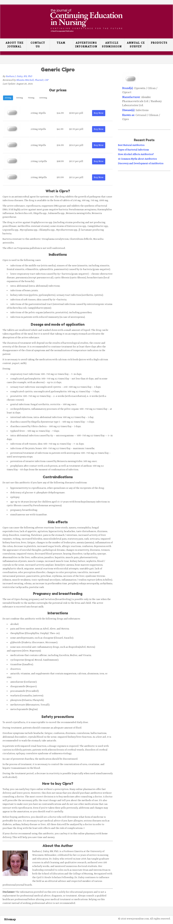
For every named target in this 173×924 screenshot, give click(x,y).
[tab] (8, 98)
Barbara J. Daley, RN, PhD (19, 76)
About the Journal (14, 44)
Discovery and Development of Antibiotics (140, 163)
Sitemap (10, 919)
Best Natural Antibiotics (131, 145)
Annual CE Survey (136, 44)
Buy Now (99, 113)
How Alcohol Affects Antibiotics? (136, 154)
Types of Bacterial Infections (133, 149)
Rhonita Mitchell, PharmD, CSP (32, 80)
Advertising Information (86, 44)
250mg (8, 98)
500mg (19, 98)
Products (159, 43)
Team (61, 43)
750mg (31, 98)
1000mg (43, 98)
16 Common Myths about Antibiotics (137, 159)
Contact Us (38, 44)
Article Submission (112, 44)
